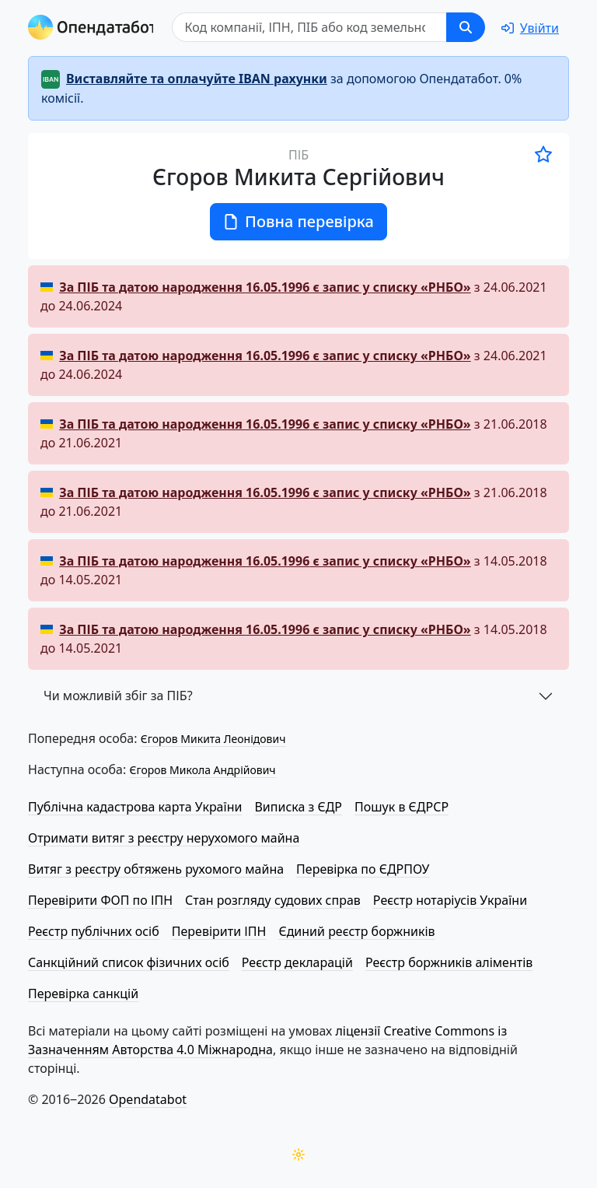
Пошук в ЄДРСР (401, 806)
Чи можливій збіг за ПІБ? (118, 695)
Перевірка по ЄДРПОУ (362, 869)
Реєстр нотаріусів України (450, 900)
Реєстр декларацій (297, 962)
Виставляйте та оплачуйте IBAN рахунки (196, 78)
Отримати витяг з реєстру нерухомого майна (163, 837)
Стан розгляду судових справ (273, 900)
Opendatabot (148, 1099)
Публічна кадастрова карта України (135, 806)
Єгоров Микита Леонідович (213, 738)
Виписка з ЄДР (298, 806)
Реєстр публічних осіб (93, 931)
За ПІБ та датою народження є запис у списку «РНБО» (265, 287)
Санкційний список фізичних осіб (128, 962)
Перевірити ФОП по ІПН (100, 900)
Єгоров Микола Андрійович (202, 769)
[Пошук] (309, 27)
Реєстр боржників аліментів (448, 962)
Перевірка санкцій (83, 993)
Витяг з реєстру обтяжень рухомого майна (156, 869)
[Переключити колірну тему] (298, 1154)
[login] (530, 28)
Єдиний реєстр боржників (356, 931)
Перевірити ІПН (219, 931)
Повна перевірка (298, 221)
